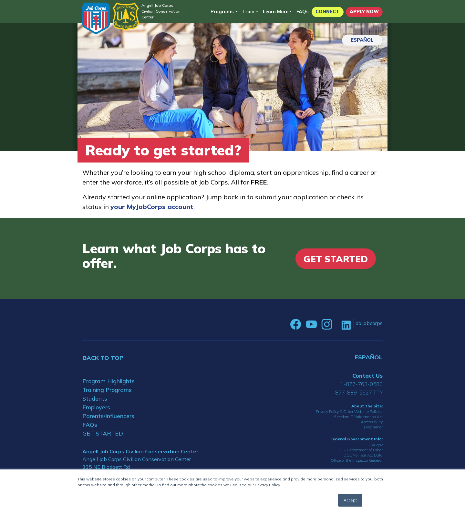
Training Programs (107, 390)
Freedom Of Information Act (358, 416)
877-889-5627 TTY (359, 392)
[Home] (96, 18)
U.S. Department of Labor (361, 449)
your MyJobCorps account (151, 207)
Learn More (275, 12)
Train (248, 12)
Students (94, 398)
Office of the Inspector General (357, 460)
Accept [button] (350, 500)
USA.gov (375, 444)
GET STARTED (102, 433)
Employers (96, 407)
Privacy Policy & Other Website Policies (349, 411)
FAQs (302, 12)
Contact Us (367, 375)
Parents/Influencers (108, 416)
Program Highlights (108, 381)
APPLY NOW (364, 12)
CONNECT (327, 12)
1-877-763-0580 (361, 384)
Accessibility (372, 421)
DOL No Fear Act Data (363, 455)
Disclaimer (373, 427)
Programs (222, 12)
